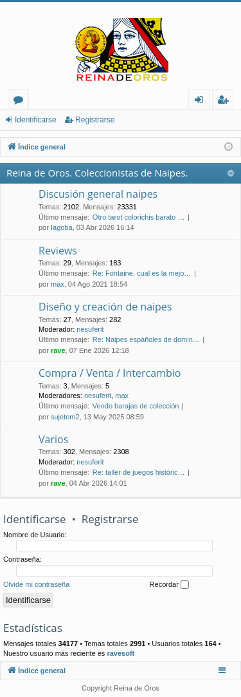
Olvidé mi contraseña (36, 584)
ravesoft (120, 653)
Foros (20, 101)
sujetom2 (65, 417)
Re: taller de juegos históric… (139, 472)
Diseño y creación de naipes (105, 307)
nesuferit (89, 329)
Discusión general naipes (98, 194)
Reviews (58, 250)
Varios (53, 439)
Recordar (169, 584)
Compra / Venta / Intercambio (110, 373)
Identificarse (36, 119)
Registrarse (94, 119)
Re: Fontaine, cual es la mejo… (142, 273)
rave (58, 350)
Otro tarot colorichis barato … (139, 217)
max (57, 284)
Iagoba (62, 227)
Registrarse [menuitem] (226, 101)
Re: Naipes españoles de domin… (146, 339)
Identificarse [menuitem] (202, 101)
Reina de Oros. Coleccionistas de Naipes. (97, 172)
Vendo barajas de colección (136, 406)
